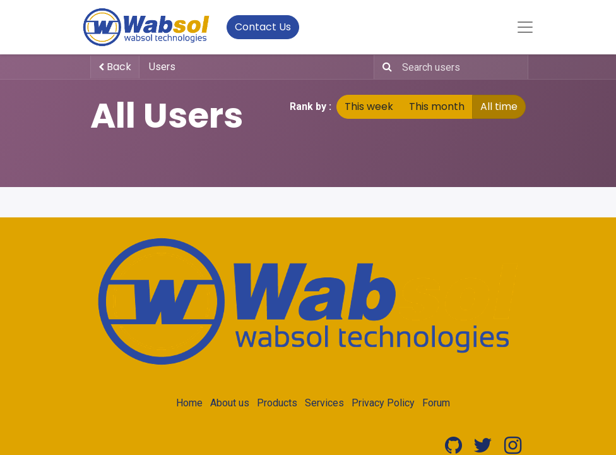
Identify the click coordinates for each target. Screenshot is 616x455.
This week (369, 106)
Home (189, 403)
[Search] (384, 67)
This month (437, 106)
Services (324, 403)
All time (499, 106)
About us (229, 403)
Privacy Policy (383, 403)
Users (162, 67)
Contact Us (263, 27)
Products (277, 403)
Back (114, 66)
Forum (436, 403)
